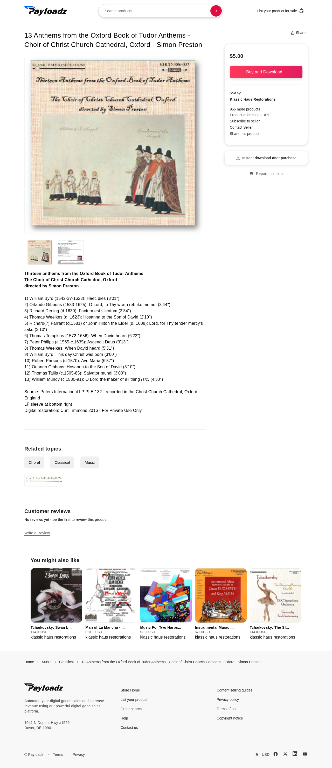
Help (124, 718)
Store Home (130, 690)
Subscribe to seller (245, 121)
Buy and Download (266, 72)
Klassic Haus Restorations (253, 99)
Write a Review (37, 533)
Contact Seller (241, 127)
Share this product (244, 134)
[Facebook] (275, 754)
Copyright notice (230, 718)
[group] (56, 604)
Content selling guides (234, 690)
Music (90, 462)
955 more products (245, 109)
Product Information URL (250, 115)
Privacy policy (228, 699)
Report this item (266, 173)
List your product (134, 699)
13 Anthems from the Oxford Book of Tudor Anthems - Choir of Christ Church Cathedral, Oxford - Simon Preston (171, 662)
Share (298, 33)
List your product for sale (280, 10)
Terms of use (227, 709)
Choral (34, 462)
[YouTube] (305, 754)
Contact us (129, 727)
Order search (131, 709)
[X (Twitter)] (285, 753)
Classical (62, 462)
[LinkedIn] (295, 753)
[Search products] (216, 11)
